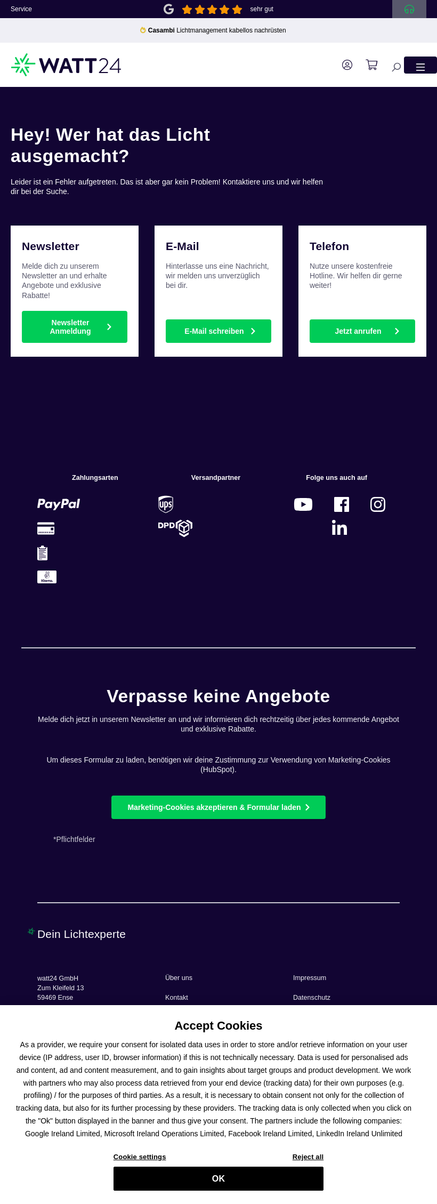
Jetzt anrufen (358, 331)
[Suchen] (390, 65)
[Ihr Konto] (341, 65)
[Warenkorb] (366, 65)
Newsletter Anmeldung (70, 326)
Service (21, 9)
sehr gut (261, 9)
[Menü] (420, 65)
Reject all (308, 1161)
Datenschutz (311, 997)
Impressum (309, 978)
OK (218, 1182)
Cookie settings (140, 1161)
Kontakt (176, 997)
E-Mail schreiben (214, 331)
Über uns (178, 978)
